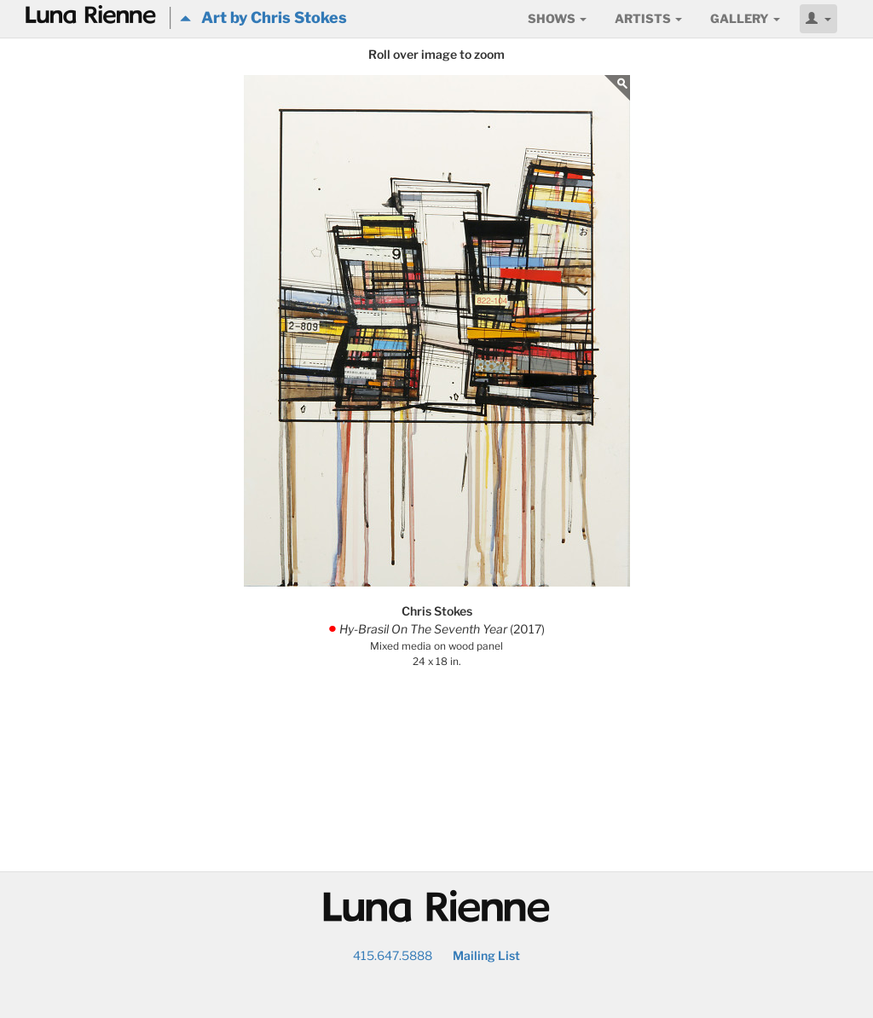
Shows (557, 18)
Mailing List (486, 955)
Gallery (745, 18)
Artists (648, 18)
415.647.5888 (392, 955)
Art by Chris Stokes (263, 17)
